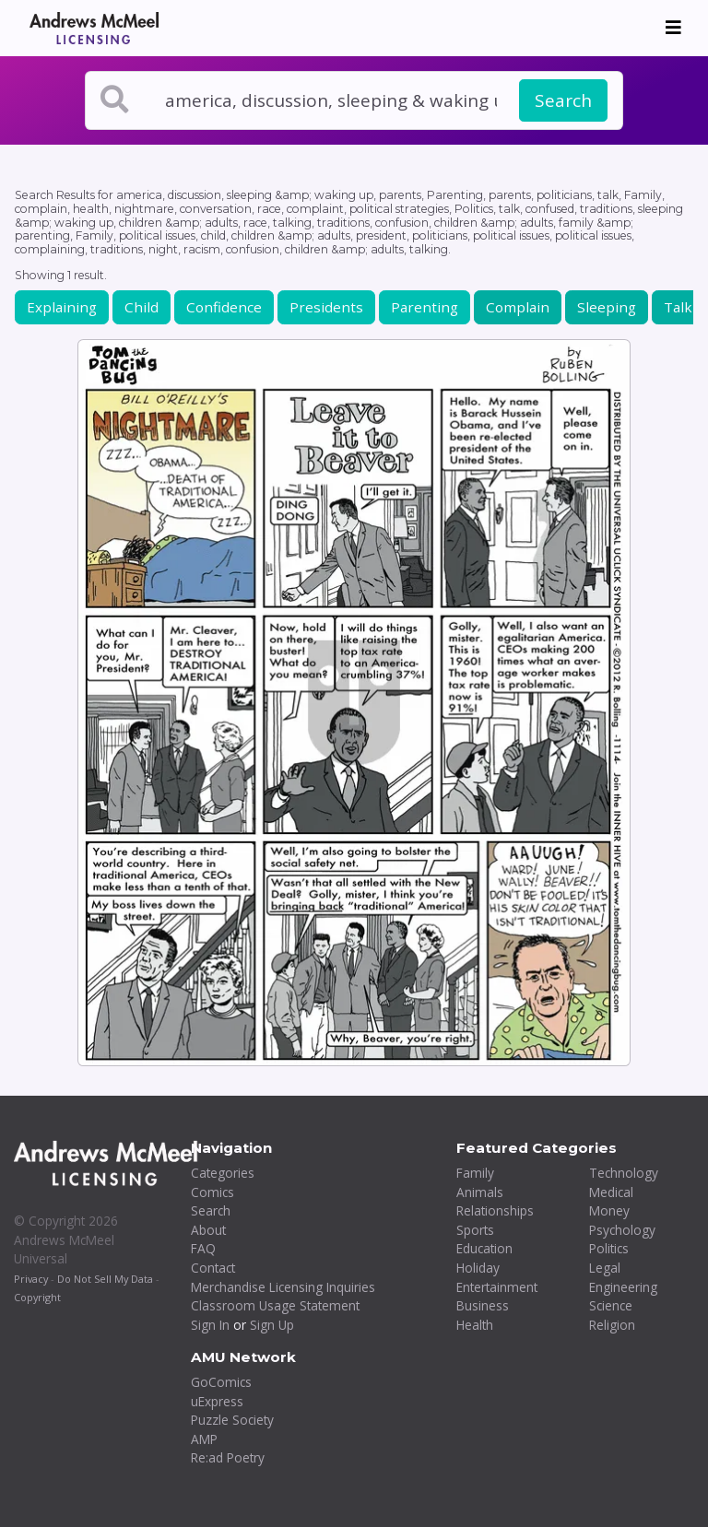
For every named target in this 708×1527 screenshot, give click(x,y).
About (208, 1230)
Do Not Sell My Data (105, 1279)
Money (609, 1210)
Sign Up (272, 1324)
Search (563, 100)
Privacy (31, 1279)
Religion (612, 1324)
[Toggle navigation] (673, 27)
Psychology (622, 1230)
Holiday (478, 1267)
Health (474, 1324)
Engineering (623, 1287)
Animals (479, 1192)
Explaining (62, 307)
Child (141, 307)
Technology (623, 1172)
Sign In (210, 1324)
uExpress (217, 1401)
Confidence (224, 307)
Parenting (424, 307)
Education (484, 1248)
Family (475, 1172)
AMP (204, 1439)
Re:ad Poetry (228, 1457)
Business (482, 1305)
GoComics (221, 1382)
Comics (212, 1192)
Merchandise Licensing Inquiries (283, 1287)
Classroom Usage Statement (275, 1305)
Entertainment (496, 1287)
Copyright (37, 1297)
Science (610, 1305)
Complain (517, 307)
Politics (609, 1248)
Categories (222, 1172)
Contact (213, 1267)
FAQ (203, 1248)
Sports (475, 1230)
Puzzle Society (232, 1419)
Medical (611, 1192)
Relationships (495, 1210)
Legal (604, 1267)
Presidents (326, 307)
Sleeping (606, 307)
